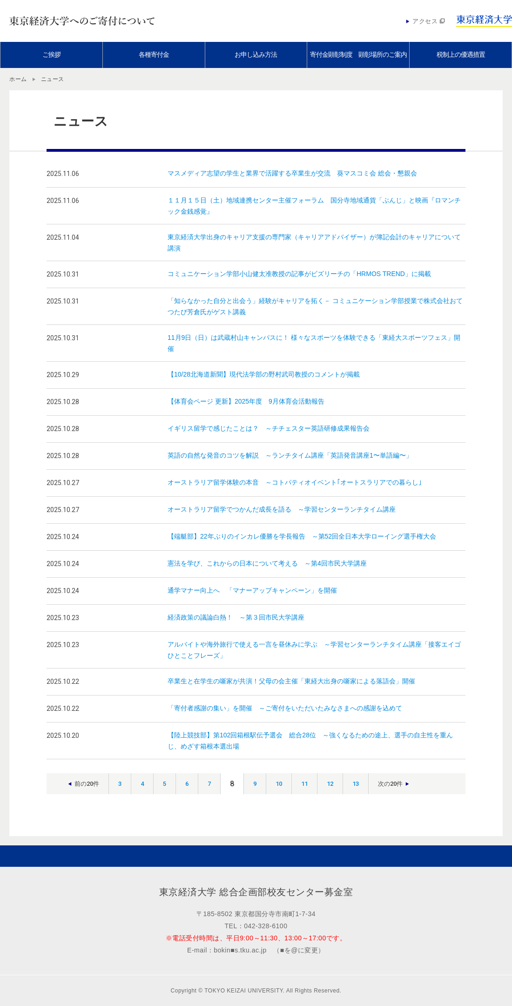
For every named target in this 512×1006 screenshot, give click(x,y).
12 (330, 783)
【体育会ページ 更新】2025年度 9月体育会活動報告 (246, 401)
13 (355, 783)
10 (279, 783)
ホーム (18, 79)
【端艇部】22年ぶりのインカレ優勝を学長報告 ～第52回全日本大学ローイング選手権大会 (302, 536)
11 (304, 783)
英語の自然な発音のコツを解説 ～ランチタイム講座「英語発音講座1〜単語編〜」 (290, 455)
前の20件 (86, 783)
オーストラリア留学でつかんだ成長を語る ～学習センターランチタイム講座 (282, 509)
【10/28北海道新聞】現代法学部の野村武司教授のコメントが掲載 (264, 374)
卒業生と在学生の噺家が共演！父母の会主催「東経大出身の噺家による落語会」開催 (291, 681)
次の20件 (390, 783)
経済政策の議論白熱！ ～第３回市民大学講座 (236, 617)
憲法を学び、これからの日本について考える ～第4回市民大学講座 (267, 563)
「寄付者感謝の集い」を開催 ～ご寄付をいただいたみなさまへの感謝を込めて (285, 708)
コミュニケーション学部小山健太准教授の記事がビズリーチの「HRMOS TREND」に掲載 (299, 273)
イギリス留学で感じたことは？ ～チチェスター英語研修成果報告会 (269, 428)
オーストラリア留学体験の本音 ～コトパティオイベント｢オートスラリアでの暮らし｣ (295, 482)
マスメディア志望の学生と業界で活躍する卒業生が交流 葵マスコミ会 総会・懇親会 (292, 173)
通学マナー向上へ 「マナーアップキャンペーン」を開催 (252, 590)
